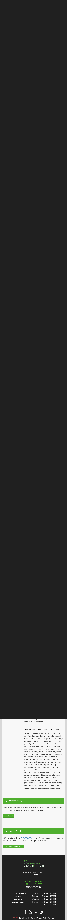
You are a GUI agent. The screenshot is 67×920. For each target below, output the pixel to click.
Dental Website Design (27, 918)
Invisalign (18, 896)
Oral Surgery (18, 899)
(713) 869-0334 (26, 838)
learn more (9, 816)
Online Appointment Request (14, 846)
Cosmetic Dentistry (19, 893)
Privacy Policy (42, 918)
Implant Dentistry (18, 902)
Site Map (51, 918)
